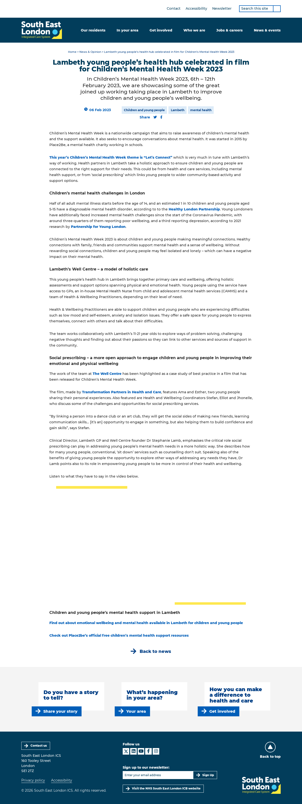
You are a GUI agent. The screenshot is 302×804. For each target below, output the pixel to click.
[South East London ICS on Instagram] (156, 751)
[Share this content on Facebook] (161, 117)
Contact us (38, 745)
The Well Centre (107, 373)
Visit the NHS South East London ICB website (166, 788)
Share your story (60, 711)
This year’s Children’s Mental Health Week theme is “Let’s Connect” (110, 157)
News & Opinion (90, 52)
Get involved (161, 30)
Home (72, 52)
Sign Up (208, 775)
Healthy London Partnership (194, 209)
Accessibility (196, 8)
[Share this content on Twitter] (155, 117)
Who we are (194, 30)
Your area (136, 711)
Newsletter (222, 8)
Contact (174, 8)
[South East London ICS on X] (126, 751)
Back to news (155, 651)
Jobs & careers (229, 30)
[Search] (276, 9)
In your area (127, 30)
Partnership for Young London (98, 226)
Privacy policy (33, 780)
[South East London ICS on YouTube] (141, 751)
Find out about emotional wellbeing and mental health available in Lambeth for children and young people (146, 623)
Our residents (93, 30)
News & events (267, 30)
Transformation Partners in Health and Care (121, 392)
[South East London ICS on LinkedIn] (133, 751)
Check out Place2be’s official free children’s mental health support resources (119, 635)
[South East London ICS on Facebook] (148, 751)
